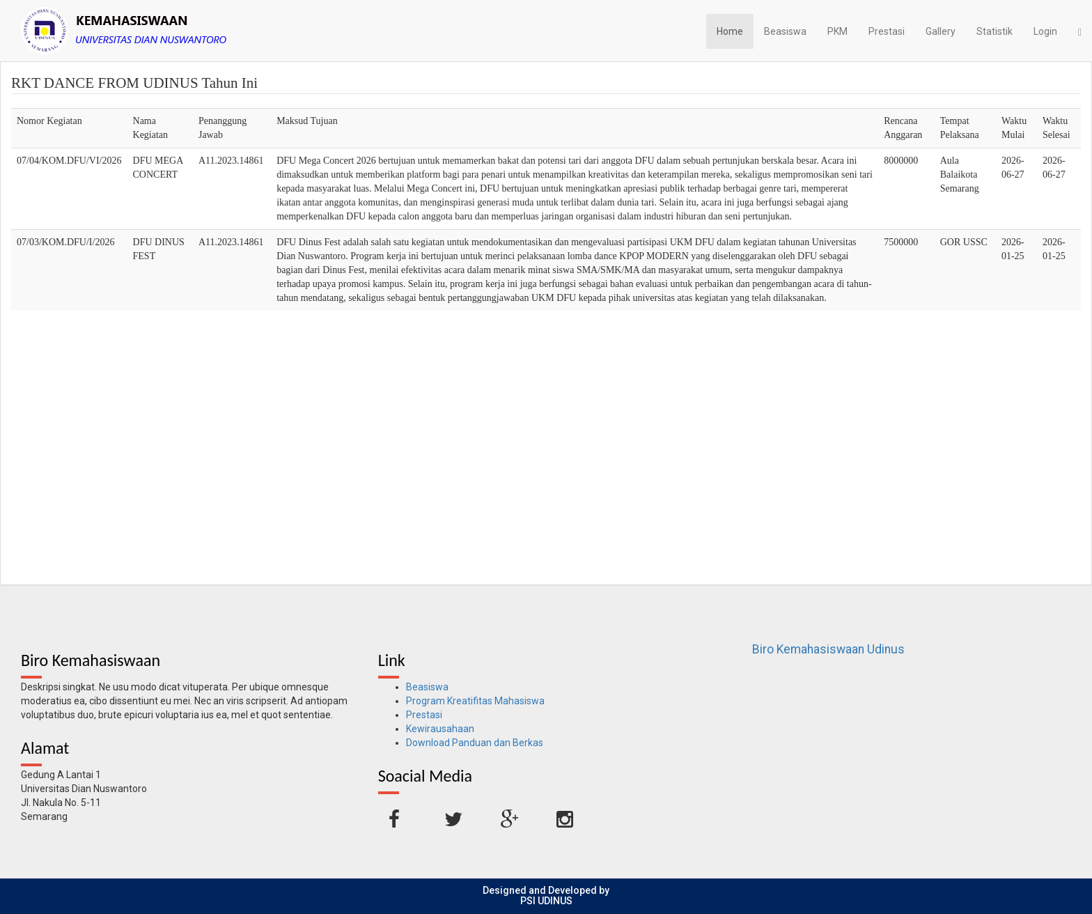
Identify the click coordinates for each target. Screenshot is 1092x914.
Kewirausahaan (440, 728)
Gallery (941, 31)
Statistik (994, 31)
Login (1045, 31)
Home (730, 31)
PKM (837, 31)
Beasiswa (785, 31)
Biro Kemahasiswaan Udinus (828, 649)
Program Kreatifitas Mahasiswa (475, 700)
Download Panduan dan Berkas (474, 742)
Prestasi (886, 31)
